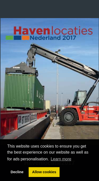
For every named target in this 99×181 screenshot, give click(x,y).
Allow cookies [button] (44, 172)
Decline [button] (17, 172)
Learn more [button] (61, 159)
